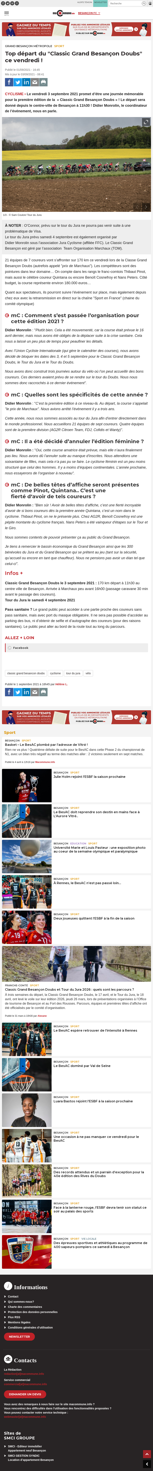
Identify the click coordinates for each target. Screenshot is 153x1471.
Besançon (12, 740)
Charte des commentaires (25, 1306)
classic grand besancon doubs (26, 673)
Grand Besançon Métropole (28, 46)
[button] (144, 3)
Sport (59, 46)
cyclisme (55, 673)
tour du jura (73, 673)
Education (78, 843)
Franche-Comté (16, 985)
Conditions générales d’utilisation (30, 1327)
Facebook (18, 648)
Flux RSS (14, 1317)
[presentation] (137, 207)
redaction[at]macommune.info (24, 1373)
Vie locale (88, 1238)
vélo (88, 673)
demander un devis (25, 1394)
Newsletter (19, 1336)
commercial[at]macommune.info (25, 1384)
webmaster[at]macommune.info (25, 1416)
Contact (13, 1296)
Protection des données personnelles (33, 1312)
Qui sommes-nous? (21, 1301)
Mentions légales (19, 1322)
